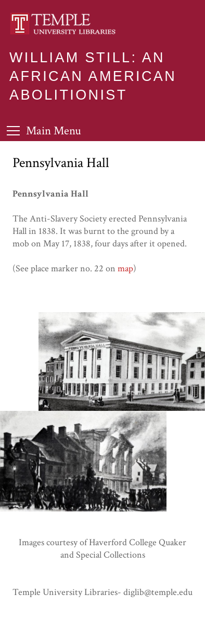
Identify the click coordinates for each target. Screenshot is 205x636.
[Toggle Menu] (44, 130)
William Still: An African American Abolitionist (92, 76)
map (125, 268)
